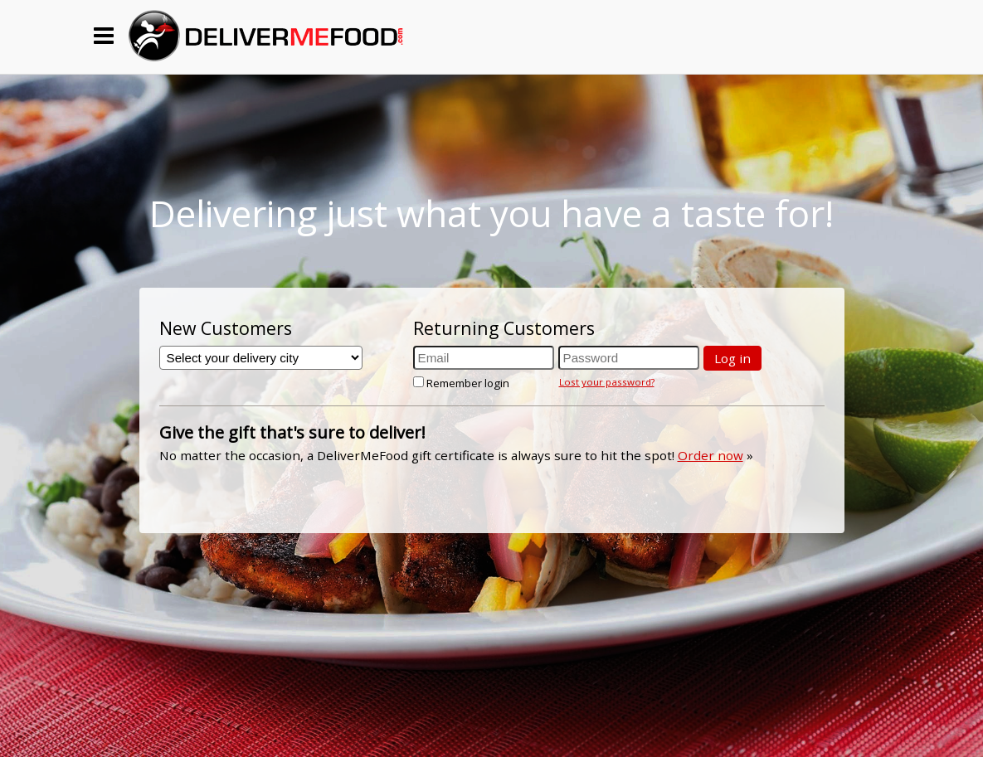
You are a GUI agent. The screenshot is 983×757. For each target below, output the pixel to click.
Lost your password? (607, 382)
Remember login (461, 383)
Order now (710, 455)
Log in (732, 358)
